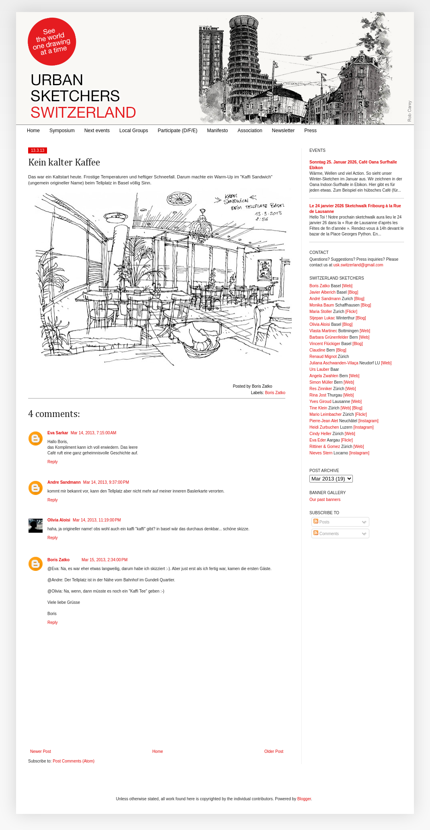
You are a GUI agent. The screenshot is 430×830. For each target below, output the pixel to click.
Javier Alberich (322, 292)
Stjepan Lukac (322, 318)
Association (250, 130)
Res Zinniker (320, 388)
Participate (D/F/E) (177, 130)
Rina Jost (317, 395)
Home (33, 130)
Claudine (317, 350)
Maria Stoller (320, 311)
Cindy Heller (320, 433)
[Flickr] (351, 311)
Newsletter (283, 130)
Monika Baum (321, 305)
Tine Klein (318, 408)
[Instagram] (368, 421)
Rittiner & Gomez (324, 446)
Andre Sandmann (64, 482)
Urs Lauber (319, 369)
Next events (97, 130)
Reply (52, 462)
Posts (321, 522)
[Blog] (353, 292)
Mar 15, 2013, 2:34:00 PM (104, 560)
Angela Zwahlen (323, 376)
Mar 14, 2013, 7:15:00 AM (94, 433)
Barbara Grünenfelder (328, 337)
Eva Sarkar (57, 433)
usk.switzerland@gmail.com (358, 265)
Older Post (273, 751)
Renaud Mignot (323, 356)
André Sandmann (325, 298)
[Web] (347, 286)
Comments (326, 534)
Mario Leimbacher (325, 414)
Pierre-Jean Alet (323, 421)
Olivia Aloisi (58, 520)
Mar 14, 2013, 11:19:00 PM (97, 520)
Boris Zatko (275, 392)
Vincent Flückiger (324, 343)
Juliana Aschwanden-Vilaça (333, 363)
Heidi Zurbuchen (324, 427)
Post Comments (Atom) (73, 761)
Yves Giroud (320, 401)
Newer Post (40, 751)
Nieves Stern (320, 453)
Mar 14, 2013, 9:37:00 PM (106, 482)
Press (310, 130)
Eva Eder (317, 440)
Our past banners (324, 499)
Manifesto (217, 130)
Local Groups (133, 130)
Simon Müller (321, 382)
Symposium (62, 130)
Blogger (304, 799)
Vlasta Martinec (323, 331)
